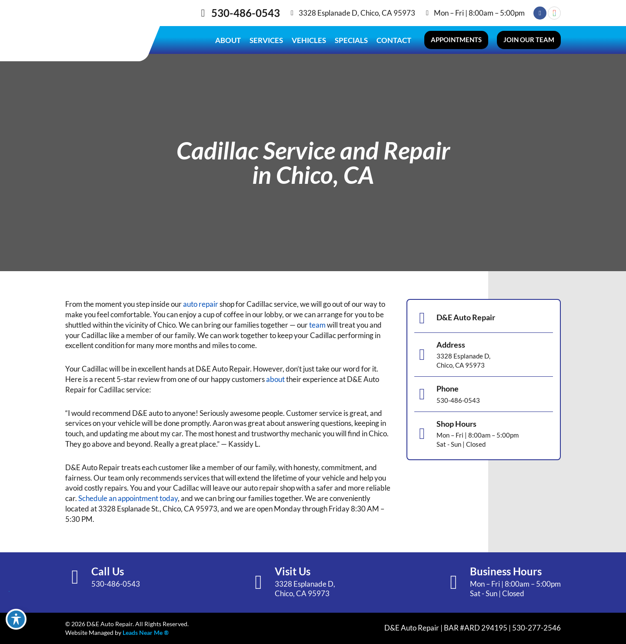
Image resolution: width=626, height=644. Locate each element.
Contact (393, 40)
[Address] (422, 354)
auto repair (200, 304)
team (317, 324)
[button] (456, 40)
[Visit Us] (258, 582)
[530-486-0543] (203, 13)
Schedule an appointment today (128, 498)
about (275, 379)
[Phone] (422, 394)
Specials (351, 40)
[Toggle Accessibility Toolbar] (16, 619)
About (228, 40)
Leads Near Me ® (146, 632)
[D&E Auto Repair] (422, 318)
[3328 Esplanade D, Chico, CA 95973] (292, 13)
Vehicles (309, 40)
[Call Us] (75, 577)
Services (266, 40)
